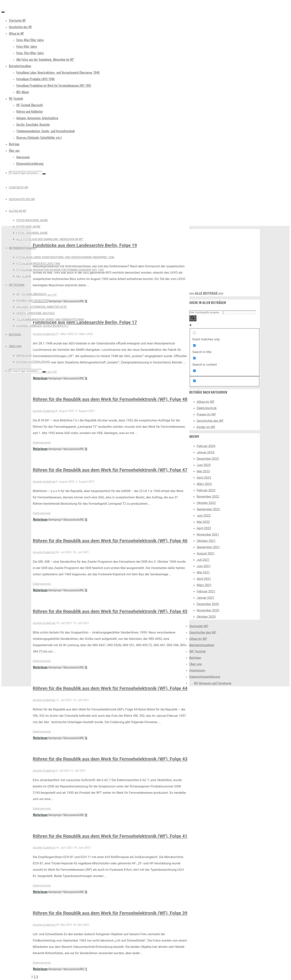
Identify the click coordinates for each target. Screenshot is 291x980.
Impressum (197, 670)
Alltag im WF (206, 402)
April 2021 (204, 579)
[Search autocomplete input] (239, 312)
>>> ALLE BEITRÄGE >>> (206, 293)
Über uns (195, 664)
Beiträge (195, 658)
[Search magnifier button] (192, 318)
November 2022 (208, 496)
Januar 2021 (205, 597)
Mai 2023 (203, 471)
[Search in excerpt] (194, 371)
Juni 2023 (204, 465)
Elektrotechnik (42, 442)
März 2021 (204, 585)
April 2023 (204, 477)
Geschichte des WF (210, 421)
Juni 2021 (204, 566)
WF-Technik (197, 651)
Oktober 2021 (206, 541)
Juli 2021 (203, 560)
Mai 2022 (203, 522)
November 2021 (208, 534)
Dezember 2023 (208, 458)
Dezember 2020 (208, 604)
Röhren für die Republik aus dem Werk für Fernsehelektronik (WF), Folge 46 (110, 540)
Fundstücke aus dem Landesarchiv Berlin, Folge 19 (85, 245)
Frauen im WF (206, 414)
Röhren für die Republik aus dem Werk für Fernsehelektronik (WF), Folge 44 (110, 688)
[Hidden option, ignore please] (194, 381)
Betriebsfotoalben (201, 645)
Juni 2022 (204, 515)
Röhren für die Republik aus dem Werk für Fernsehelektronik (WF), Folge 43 (110, 759)
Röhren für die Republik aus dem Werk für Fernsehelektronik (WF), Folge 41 (110, 836)
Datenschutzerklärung (204, 676)
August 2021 (206, 553)
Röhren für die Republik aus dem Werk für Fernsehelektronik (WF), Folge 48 (110, 399)
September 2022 (208, 509)
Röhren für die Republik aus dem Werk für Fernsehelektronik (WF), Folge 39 (110, 913)
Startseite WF (198, 626)
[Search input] (205, 312)
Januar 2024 (205, 452)
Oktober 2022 (206, 503)
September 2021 (208, 547)
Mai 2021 (203, 572)
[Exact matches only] (194, 333)
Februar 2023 (206, 490)
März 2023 (204, 484)
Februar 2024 (206, 446)
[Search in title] (194, 345)
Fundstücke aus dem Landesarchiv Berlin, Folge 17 (85, 322)
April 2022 (204, 528)
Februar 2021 (206, 591)
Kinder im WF (206, 427)
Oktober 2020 (206, 616)
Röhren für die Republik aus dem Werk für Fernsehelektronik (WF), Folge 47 (110, 470)
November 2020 (208, 610)
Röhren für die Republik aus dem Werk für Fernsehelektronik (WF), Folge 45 (110, 611)
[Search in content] (194, 358)
